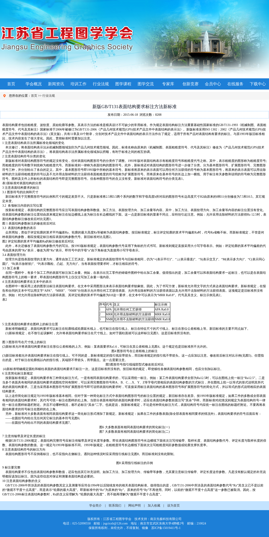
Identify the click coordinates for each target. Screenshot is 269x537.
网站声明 (134, 505)
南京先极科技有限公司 (166, 519)
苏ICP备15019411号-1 (166, 528)
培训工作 (78, 84)
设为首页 (173, 505)
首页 (11, 84)
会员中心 (213, 84)
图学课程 (123, 84)
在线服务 (235, 84)
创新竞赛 (190, 84)
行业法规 (101, 84)
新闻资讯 (56, 84)
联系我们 (115, 505)
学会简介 (95, 505)
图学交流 (146, 84)
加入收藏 (154, 505)
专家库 (168, 84)
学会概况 (34, 84)
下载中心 (258, 84)
